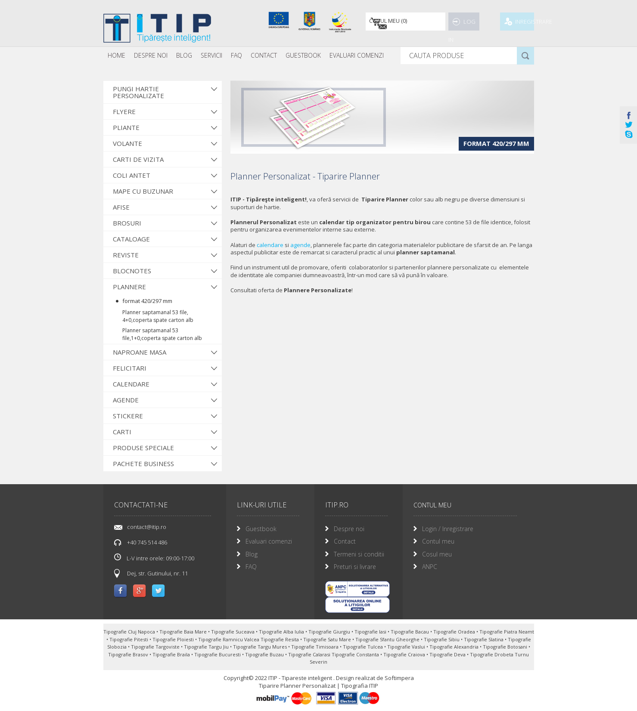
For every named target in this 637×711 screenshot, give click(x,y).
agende (300, 245)
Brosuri (127, 223)
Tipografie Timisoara (315, 646)
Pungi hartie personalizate (138, 92)
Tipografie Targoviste (156, 646)
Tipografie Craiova (404, 654)
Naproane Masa (139, 352)
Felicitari (129, 368)
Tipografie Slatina (484, 639)
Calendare (131, 384)
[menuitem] (116, 55)
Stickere (128, 415)
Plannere (129, 286)
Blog (184, 55)
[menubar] (245, 55)
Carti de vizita (138, 159)
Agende (126, 400)
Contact (264, 55)
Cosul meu (437, 554)
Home (116, 55)
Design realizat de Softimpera (375, 678)
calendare (270, 245)
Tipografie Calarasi (310, 654)
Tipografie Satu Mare (327, 639)
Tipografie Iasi (371, 631)
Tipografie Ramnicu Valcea (229, 639)
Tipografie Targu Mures (260, 646)
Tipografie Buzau (265, 654)
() (386, 21)
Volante (127, 143)
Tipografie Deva (448, 654)
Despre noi (151, 55)
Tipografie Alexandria (454, 646)
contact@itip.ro (146, 527)
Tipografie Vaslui (406, 646)
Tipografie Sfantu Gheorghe (388, 639)
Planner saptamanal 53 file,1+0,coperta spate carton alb (162, 334)
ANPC (429, 567)
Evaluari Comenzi (356, 55)
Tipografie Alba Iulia (282, 631)
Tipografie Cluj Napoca (129, 631)
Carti (122, 431)
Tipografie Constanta (356, 654)
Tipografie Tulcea (363, 646)
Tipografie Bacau (410, 631)
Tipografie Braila (171, 654)
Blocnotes (132, 270)
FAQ (236, 55)
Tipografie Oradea (454, 631)
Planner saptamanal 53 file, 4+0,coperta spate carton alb (157, 316)
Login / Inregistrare (447, 529)
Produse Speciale (143, 447)
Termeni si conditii (359, 554)
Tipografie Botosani (505, 646)
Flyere (124, 111)
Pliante (126, 127)
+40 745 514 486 (147, 542)
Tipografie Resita (280, 639)
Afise (121, 207)
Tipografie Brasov (128, 654)
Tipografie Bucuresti (218, 654)
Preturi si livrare (355, 567)
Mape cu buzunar (143, 191)
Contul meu (438, 541)
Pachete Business (143, 463)
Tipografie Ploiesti (173, 639)
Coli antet (131, 175)
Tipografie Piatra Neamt (506, 631)
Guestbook (303, 55)
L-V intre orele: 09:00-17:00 (154, 557)
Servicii (211, 55)
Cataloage (131, 239)
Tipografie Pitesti (129, 639)
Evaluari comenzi (268, 541)
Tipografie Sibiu (442, 639)
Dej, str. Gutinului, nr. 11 (157, 573)
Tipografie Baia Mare (183, 631)
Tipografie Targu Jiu (207, 646)
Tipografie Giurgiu (329, 631)
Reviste (126, 254)
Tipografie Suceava (233, 631)
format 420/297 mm (147, 301)
